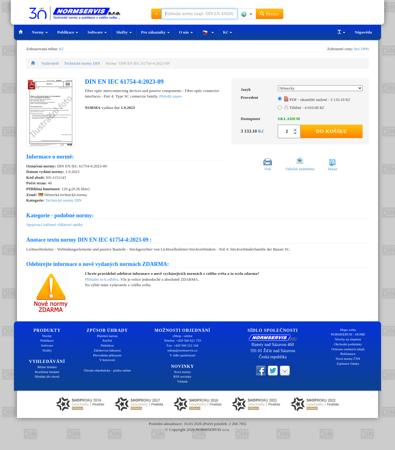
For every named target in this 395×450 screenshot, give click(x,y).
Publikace (67, 32)
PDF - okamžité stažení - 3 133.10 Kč (317, 99)
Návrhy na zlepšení (348, 339)
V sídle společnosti (182, 355)
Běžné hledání (47, 367)
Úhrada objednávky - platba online (107, 370)
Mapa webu (348, 329)
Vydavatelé (50, 63)
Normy (40, 32)
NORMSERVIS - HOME (348, 334)
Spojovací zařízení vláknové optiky (54, 224)
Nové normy (182, 372)
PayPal (107, 340)
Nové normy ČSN (348, 358)
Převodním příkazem (107, 355)
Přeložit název (170, 96)
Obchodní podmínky (348, 344)
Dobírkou (107, 345)
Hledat (269, 13)
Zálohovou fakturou (107, 350)
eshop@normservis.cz (183, 350)
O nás (186, 32)
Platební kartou (107, 336)
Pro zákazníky (155, 32)
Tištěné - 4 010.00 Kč (304, 107)
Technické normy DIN (82, 63)
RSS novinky (182, 376)
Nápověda (363, 32)
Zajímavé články (348, 363)
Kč (227, 32)
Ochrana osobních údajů (347, 349)
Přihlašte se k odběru (101, 279)
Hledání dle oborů (47, 376)
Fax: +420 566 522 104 (182, 345)
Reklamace (348, 354)
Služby (124, 32)
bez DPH (361, 48)
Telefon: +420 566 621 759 (182, 340)
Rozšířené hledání (47, 372)
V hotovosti (107, 360)
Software (97, 32)
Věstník (182, 381)
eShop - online (182, 336)
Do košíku (331, 131)
